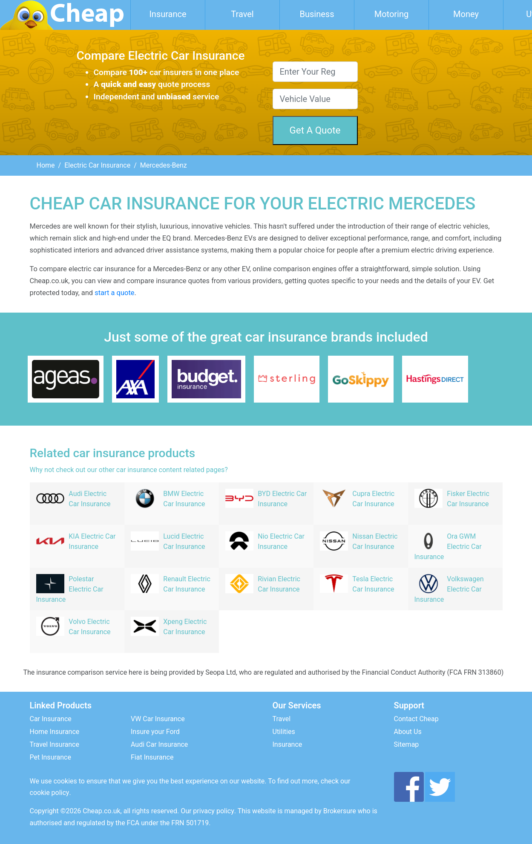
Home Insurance (55, 732)
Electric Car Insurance (97, 165)
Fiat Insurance (152, 757)
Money (466, 14)
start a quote (114, 293)
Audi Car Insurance (159, 744)
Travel (242, 14)
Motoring (391, 14)
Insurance (167, 14)
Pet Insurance (50, 757)
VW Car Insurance (158, 719)
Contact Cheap (416, 719)
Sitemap (406, 744)
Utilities (284, 732)
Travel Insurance (54, 744)
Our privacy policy (207, 811)
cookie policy (49, 793)
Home (46, 165)
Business (317, 14)
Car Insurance (51, 719)
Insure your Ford (155, 732)
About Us (408, 732)
